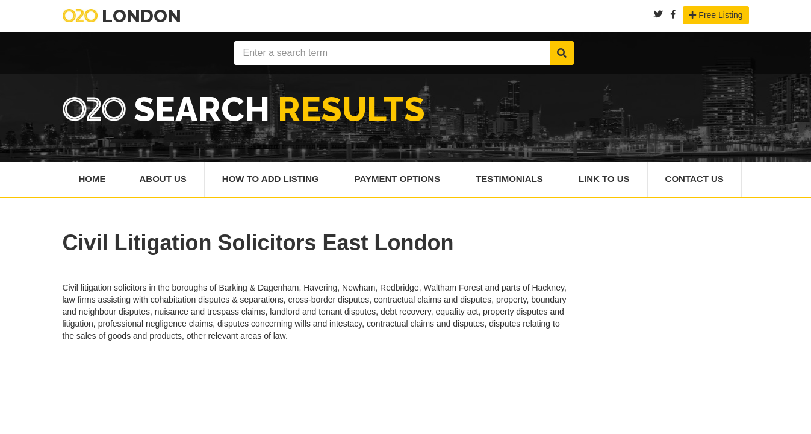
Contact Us (694, 179)
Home (92, 179)
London (122, 16)
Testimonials (509, 179)
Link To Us (604, 179)
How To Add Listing (270, 179)
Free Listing (715, 15)
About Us (163, 179)
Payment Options (398, 179)
